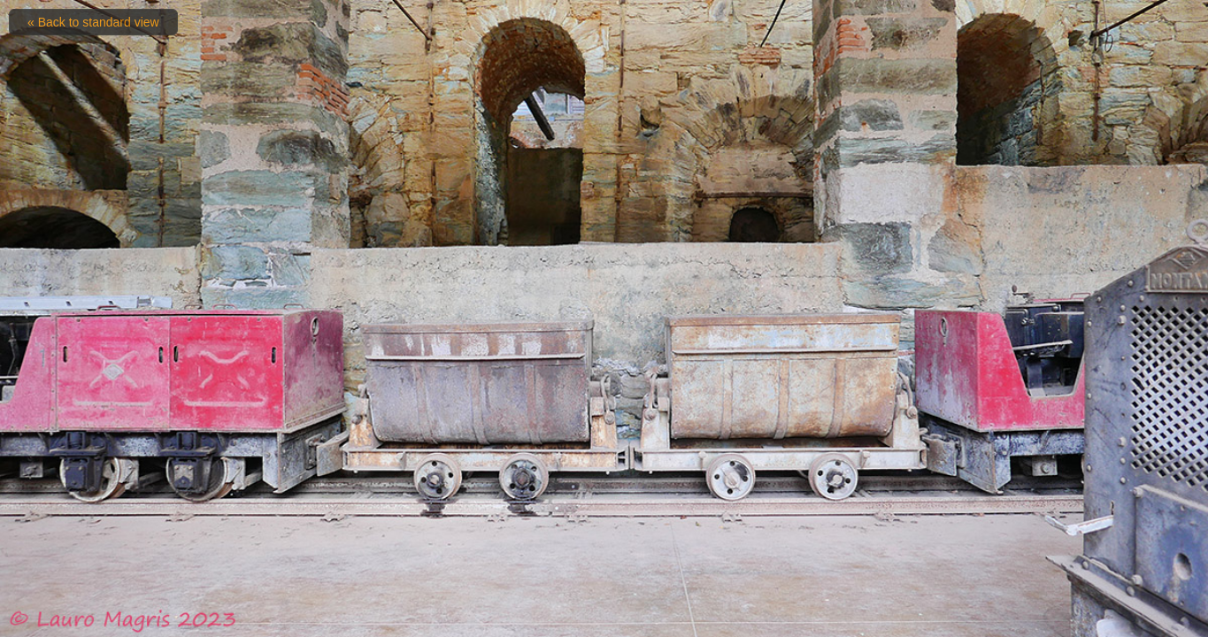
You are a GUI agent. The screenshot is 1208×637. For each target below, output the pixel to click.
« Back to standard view (93, 22)
